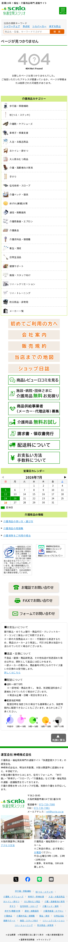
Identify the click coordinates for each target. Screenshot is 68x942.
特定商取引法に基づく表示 (31, 934)
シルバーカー (39, 26)
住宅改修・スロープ (29, 906)
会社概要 (11, 934)
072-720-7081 (42, 808)
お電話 (37, 852)
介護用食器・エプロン (53, 911)
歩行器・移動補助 (23, 891)
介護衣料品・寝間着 (26, 916)
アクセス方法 (8, 845)
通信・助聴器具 (32, 911)
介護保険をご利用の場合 (17, 535)
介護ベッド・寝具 (51, 906)
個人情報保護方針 (55, 934)
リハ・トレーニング (24, 925)
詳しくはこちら (12, 672)
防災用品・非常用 (45, 925)
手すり (13, 906)
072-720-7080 (47, 804)
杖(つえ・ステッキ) (44, 892)
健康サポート (9, 920)
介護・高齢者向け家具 (55, 901)
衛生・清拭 (44, 916)
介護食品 (8, 916)
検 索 (57, 31)
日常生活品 (59, 916)
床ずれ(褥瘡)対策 (12, 911)
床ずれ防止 (55, 26)
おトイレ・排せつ (11, 901)
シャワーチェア (12, 26)
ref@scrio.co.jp (55, 811)
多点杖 (26, 26)
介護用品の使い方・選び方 (18, 521)
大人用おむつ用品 (32, 901)
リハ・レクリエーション (54, 920)
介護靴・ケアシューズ (13, 896)
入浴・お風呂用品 (57, 896)
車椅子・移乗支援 (36, 896)
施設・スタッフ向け (29, 920)
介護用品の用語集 (13, 528)
